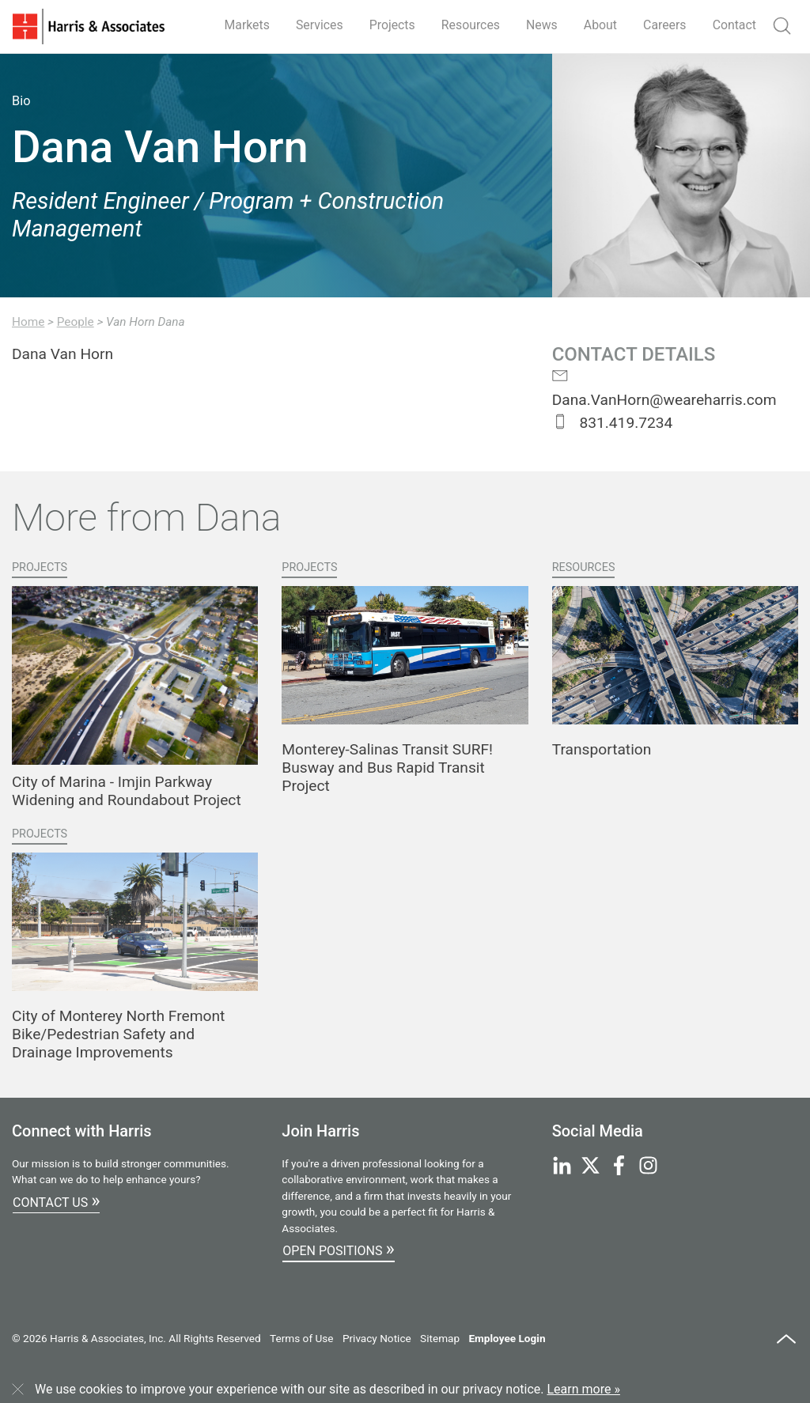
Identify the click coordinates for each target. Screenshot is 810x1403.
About (599, 24)
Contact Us (56, 1200)
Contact (734, 24)
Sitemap (440, 1338)
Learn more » (583, 1389)
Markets (242, 24)
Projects (388, 24)
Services (315, 24)
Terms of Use (301, 1338)
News (539, 24)
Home (28, 322)
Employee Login (506, 1338)
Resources (468, 24)
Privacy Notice (377, 1338)
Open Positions (338, 1249)
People (75, 322)
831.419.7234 (612, 423)
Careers (664, 24)
